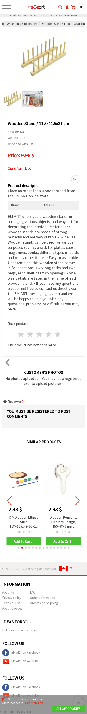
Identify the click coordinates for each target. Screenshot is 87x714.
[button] (18, 548)
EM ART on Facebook (21, 652)
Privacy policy (11, 598)
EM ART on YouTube (20, 661)
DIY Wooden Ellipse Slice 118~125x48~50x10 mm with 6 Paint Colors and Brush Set (24, 522)
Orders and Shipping (44, 603)
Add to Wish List (20, 144)
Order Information (42, 598)
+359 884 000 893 (66, 15)
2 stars (30, 334)
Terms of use (11, 603)
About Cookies (12, 608)
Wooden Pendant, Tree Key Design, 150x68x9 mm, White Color (63, 522)
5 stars (57, 334)
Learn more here (33, 703)
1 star (21, 334)
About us (8, 592)
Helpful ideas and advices (19, 630)
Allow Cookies (68, 709)
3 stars (39, 334)
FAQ (32, 592)
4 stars (48, 334)
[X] (4, 699)
